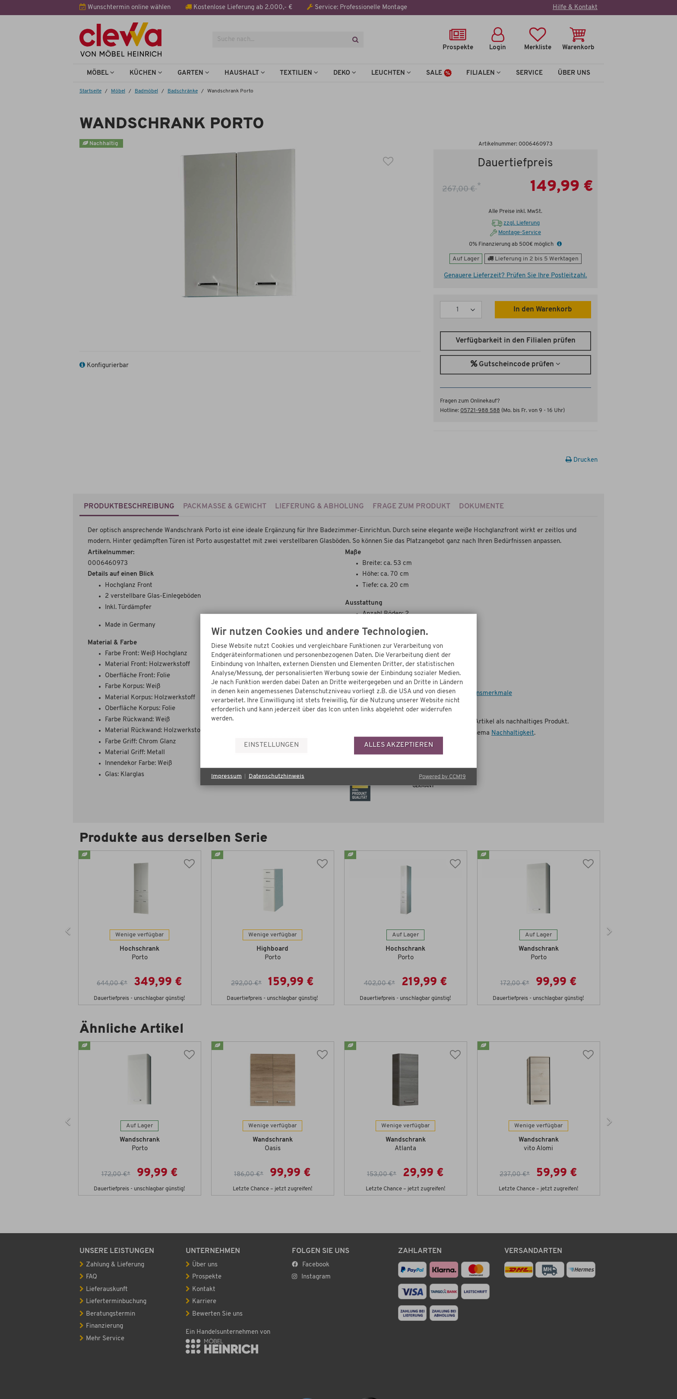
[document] (338, 681)
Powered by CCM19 (442, 776)
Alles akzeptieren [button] (398, 745)
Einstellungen (271, 745)
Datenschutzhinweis (276, 776)
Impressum (226, 776)
